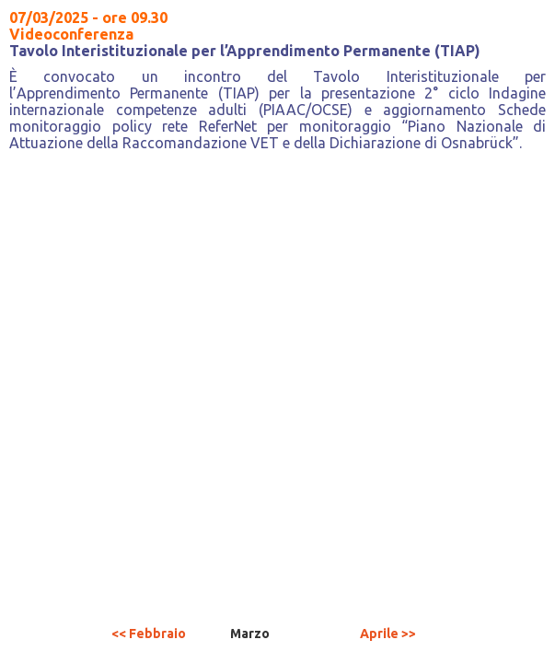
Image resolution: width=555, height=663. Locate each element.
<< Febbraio (148, 633)
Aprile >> (388, 633)
